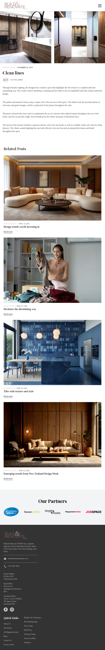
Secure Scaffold (30, 638)
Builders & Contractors (32, 618)
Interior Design (9, 67)
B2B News (28, 630)
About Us (7, 624)
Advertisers (8, 628)
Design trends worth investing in (21, 226)
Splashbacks (9, 388)
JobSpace (27, 643)
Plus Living (28, 626)
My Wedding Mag (30, 622)
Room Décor (9, 306)
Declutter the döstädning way (20, 309)
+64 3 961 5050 (13, 566)
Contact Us (8, 640)
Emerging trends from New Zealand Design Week (31, 473)
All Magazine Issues (11, 632)
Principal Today (30, 634)
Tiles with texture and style (18, 391)
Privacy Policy (9, 645)
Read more (8, 232)
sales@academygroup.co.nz (18, 558)
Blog (5, 636)
